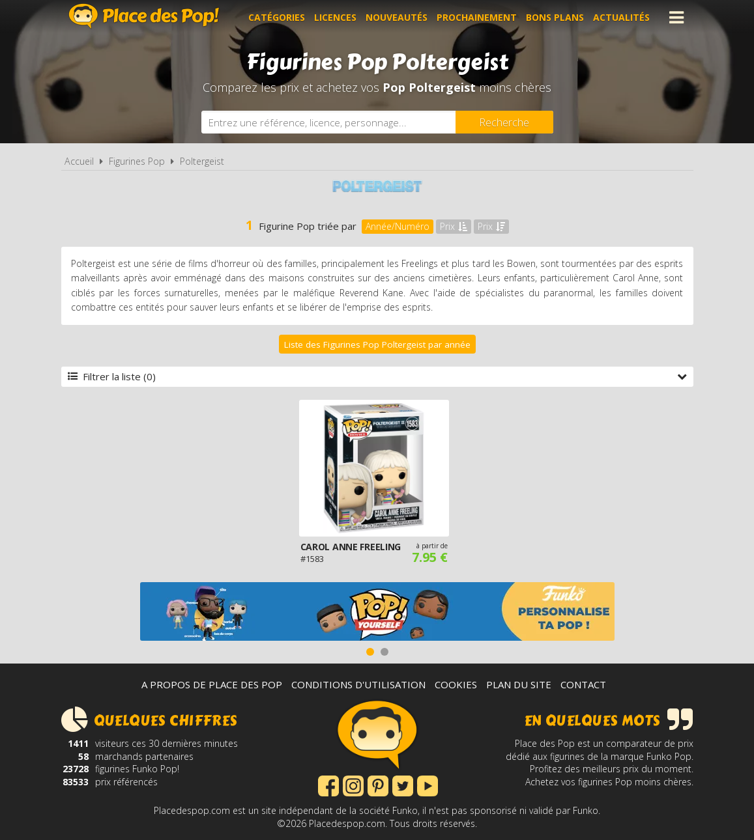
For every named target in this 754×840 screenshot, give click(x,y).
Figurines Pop (137, 161)
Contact (583, 684)
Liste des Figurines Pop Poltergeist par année (377, 344)
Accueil (79, 161)
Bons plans (555, 17)
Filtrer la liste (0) (377, 376)
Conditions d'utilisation (358, 684)
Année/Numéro (397, 226)
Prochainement (477, 17)
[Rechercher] (504, 122)
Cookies (456, 684)
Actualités (621, 17)
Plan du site (518, 684)
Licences (335, 17)
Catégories (276, 17)
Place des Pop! (144, 16)
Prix (453, 226)
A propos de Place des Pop (211, 684)
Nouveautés (397, 17)
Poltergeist (202, 161)
